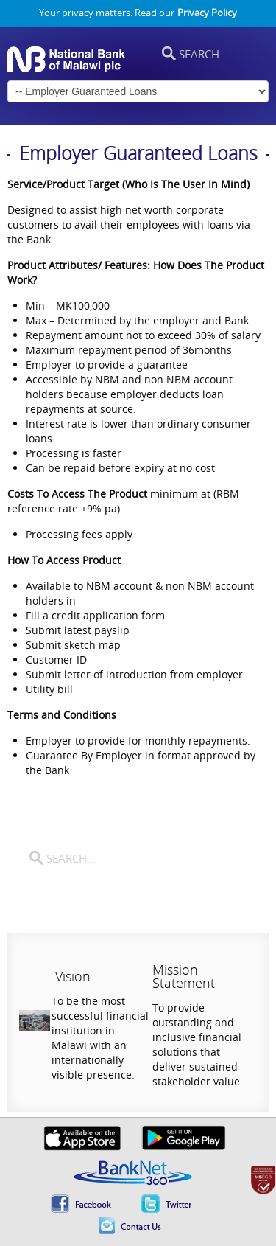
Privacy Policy (207, 13)
